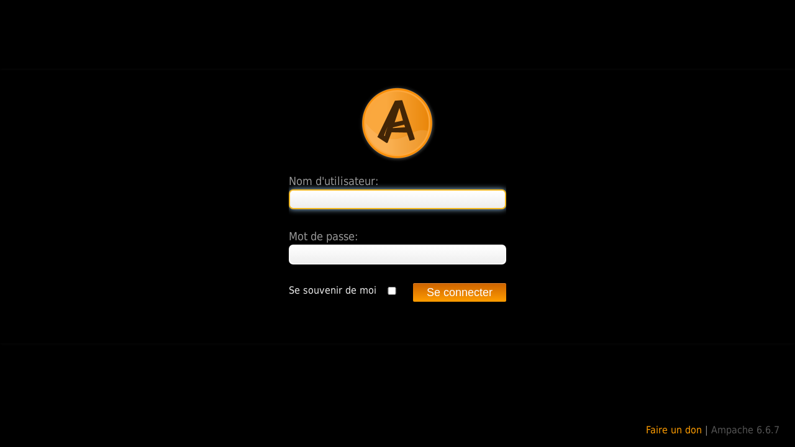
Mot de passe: (323, 236)
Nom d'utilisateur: (333, 180)
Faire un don (674, 430)
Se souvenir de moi (332, 290)
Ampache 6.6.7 (745, 430)
